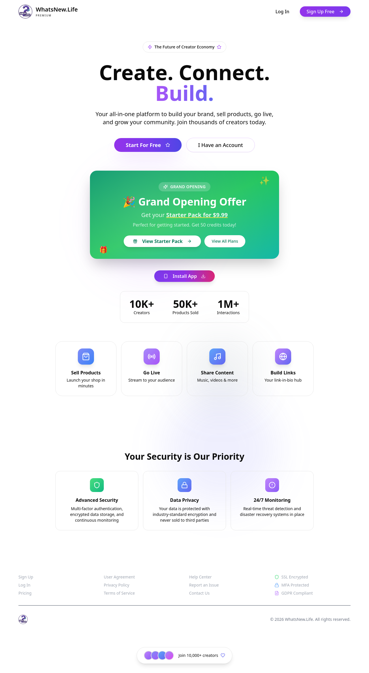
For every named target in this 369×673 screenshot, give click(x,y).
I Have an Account (220, 145)
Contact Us (199, 593)
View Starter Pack (162, 241)
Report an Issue (204, 585)
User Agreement (119, 577)
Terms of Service (119, 593)
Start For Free (148, 145)
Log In (282, 11)
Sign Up (25, 577)
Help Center (200, 577)
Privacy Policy (116, 585)
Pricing (24, 593)
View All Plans (225, 241)
